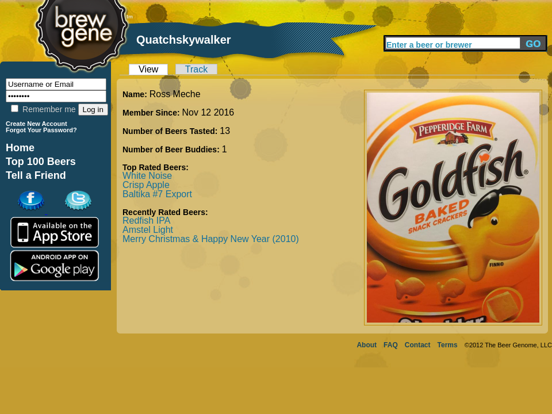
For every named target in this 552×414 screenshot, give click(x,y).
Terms (448, 345)
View (148, 69)
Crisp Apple (146, 185)
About (366, 345)
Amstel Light (147, 230)
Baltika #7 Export (157, 194)
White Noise (147, 176)
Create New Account (36, 123)
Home (20, 148)
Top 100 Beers (41, 161)
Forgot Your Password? (41, 129)
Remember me (43, 109)
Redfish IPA (146, 220)
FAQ (391, 345)
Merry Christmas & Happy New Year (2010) (210, 239)
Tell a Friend (36, 175)
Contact (418, 345)
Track (196, 69)
